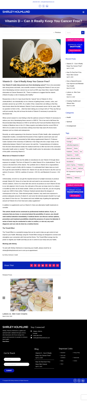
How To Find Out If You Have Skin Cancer (42, 363)
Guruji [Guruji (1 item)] (76, 151)
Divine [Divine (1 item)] (76, 148)
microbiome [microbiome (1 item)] (70, 161)
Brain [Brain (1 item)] (80, 138)
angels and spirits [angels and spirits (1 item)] (72, 138)
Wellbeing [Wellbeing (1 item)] (69, 177)
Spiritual (69, 121)
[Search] (82, 32)
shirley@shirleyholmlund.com (47, 1)
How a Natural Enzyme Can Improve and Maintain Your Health (75, 83)
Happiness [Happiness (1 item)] (70, 155)
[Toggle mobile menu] (83, 12)
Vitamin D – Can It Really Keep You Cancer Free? (43, 354)
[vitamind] (32, 58)
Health (16, 255)
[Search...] (73, 32)
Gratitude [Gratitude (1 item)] (69, 151)
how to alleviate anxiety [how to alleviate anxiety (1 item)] (73, 158)
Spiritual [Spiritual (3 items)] (80, 168)
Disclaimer (63, 352)
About (62, 364)
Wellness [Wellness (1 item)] (77, 177)
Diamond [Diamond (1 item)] (69, 148)
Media (62, 360)
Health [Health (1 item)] (77, 155)
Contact (75, 360)
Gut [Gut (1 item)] (81, 151)
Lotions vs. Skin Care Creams (15, 314)
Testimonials (76, 357)
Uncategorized (71, 126)
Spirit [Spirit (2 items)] (74, 168)
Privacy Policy (76, 352)
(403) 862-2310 (36, 1)
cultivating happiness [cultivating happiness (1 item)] (73, 145)
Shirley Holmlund (8, 255)
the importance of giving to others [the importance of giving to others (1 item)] (74, 173)
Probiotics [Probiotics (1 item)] (80, 165)
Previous (58, 32)
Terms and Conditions (63, 356)
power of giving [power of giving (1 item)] (71, 165)
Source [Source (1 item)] (69, 168)
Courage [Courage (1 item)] (69, 141)
